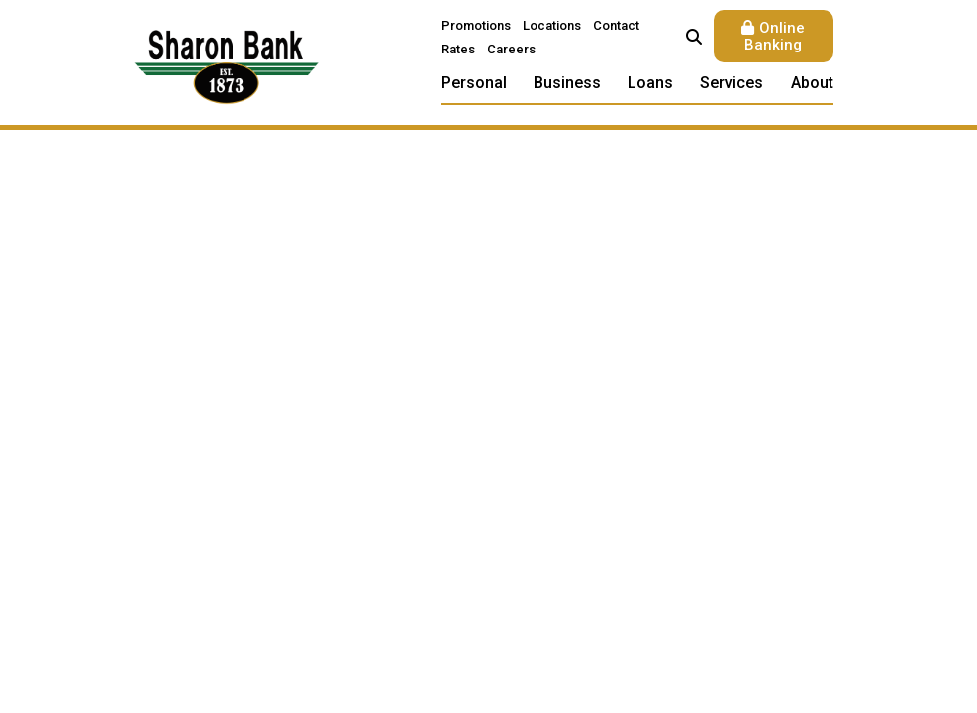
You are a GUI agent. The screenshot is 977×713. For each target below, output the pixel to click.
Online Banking (774, 36)
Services (731, 82)
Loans (650, 82)
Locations (552, 25)
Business (567, 82)
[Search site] (694, 37)
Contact (616, 25)
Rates (458, 49)
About (812, 82)
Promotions (476, 25)
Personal (474, 82)
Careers (511, 49)
